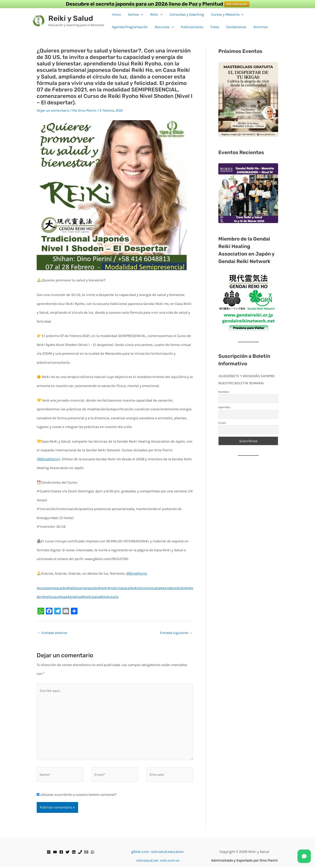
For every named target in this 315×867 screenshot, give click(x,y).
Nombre (223, 392)
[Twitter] (67, 852)
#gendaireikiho (172, 588)
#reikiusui (51, 597)
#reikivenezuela (147, 588)
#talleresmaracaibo (82, 588)
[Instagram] (49, 852)
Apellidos (224, 407)
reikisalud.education (167, 852)
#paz (63, 597)
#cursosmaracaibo (52, 588)
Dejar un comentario (53, 110)
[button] (141, 14)
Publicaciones (192, 27)
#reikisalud (91, 597)
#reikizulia (109, 597)
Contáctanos (236, 27)
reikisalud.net (147, 860)
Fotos (214, 27)
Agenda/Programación (130, 27)
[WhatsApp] (92, 852)
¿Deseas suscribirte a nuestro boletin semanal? (76, 794)
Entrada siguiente (176, 633)
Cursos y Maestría (227, 14)
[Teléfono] (80, 852)
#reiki (103, 588)
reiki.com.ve (169, 860)
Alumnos (260, 27)
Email (222, 423)
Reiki (156, 14)
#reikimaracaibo (121, 588)
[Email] (86, 852)
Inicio (116, 14)
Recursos (164, 27)
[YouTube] (55, 852)
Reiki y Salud (70, 18)
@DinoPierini (48, 459)
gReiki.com (140, 852)
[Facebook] (61, 852)
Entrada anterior (52, 633)
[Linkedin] (74, 852)
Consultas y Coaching (187, 14)
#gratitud (74, 597)
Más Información (236, 4)
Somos (135, 14)
